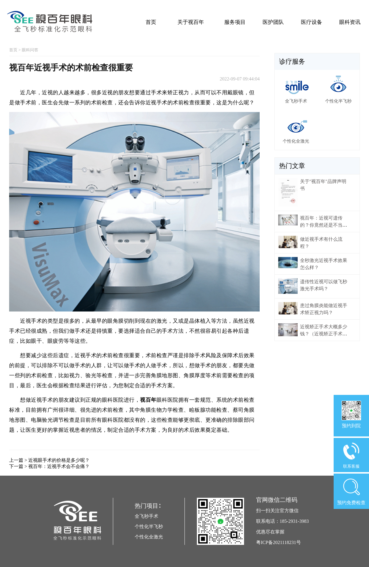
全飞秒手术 (146, 516)
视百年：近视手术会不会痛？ (59, 466)
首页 (151, 22)
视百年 (148, 400)
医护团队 (273, 22)
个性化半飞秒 (149, 526)
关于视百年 (190, 22)
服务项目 (235, 22)
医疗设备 (311, 22)
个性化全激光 (149, 536)
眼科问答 (30, 50)
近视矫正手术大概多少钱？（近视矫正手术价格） (323, 333)
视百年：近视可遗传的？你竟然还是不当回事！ (323, 225)
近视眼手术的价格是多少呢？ (59, 460)
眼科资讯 (349, 22)
